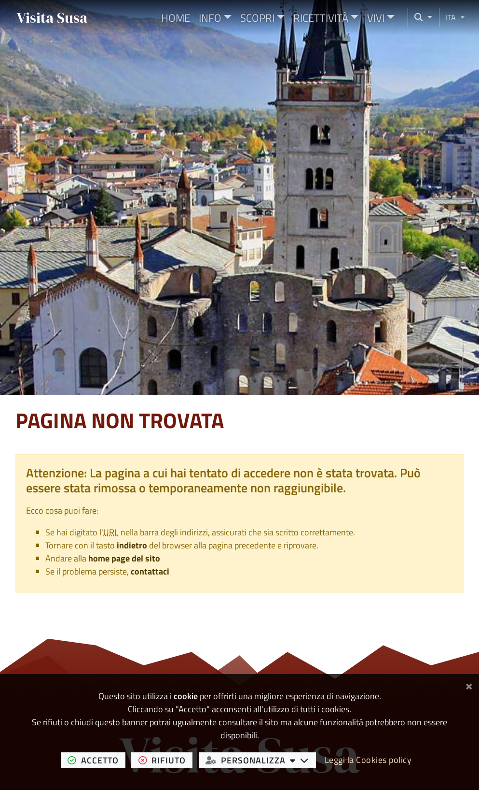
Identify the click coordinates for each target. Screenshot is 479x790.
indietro (132, 545)
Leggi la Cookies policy (368, 759)
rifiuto (165, 760)
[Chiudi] (469, 684)
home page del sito (124, 558)
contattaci (150, 571)
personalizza (260, 760)
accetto (96, 760)
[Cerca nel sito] (420, 18)
